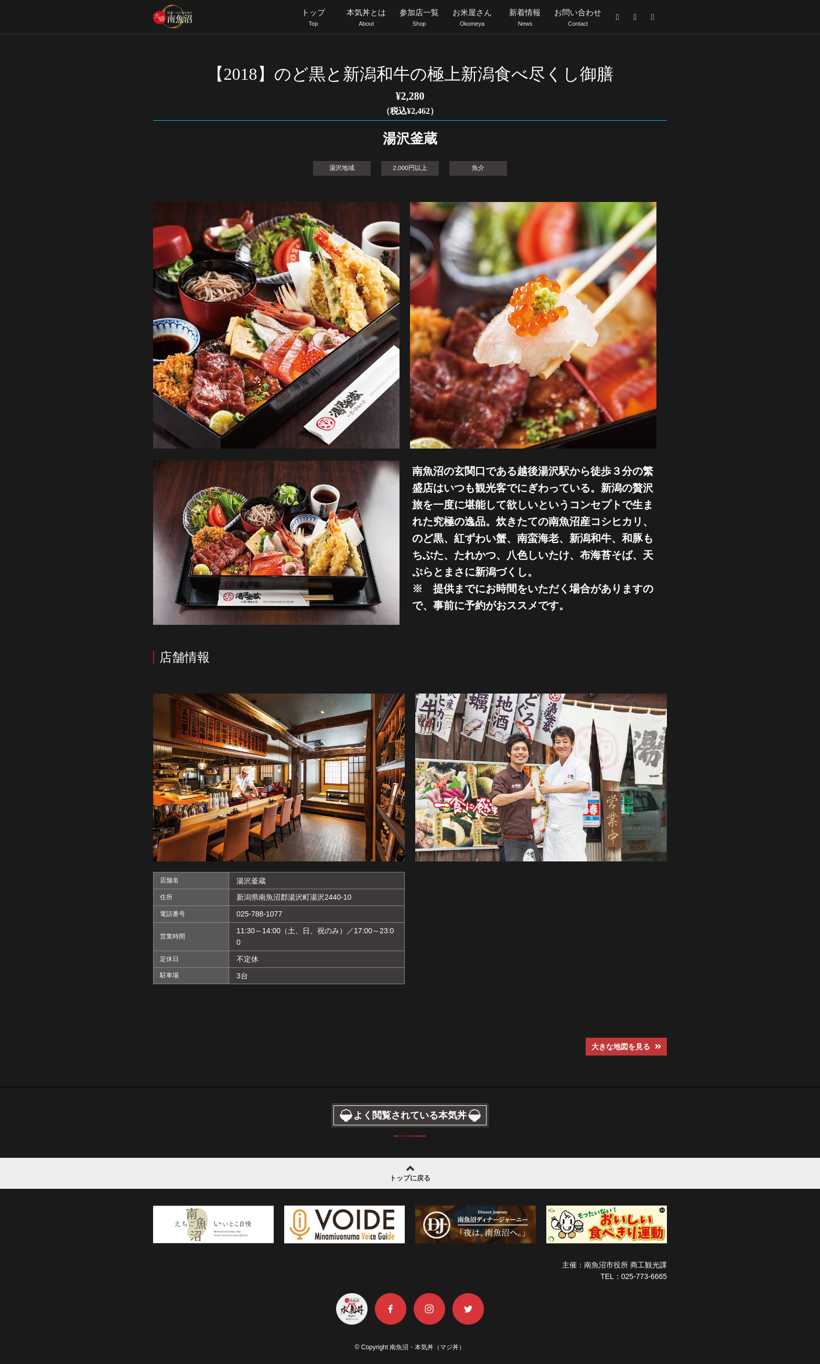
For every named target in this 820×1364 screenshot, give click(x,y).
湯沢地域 (341, 167)
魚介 (478, 167)
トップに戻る (410, 1171)
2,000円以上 (410, 167)
